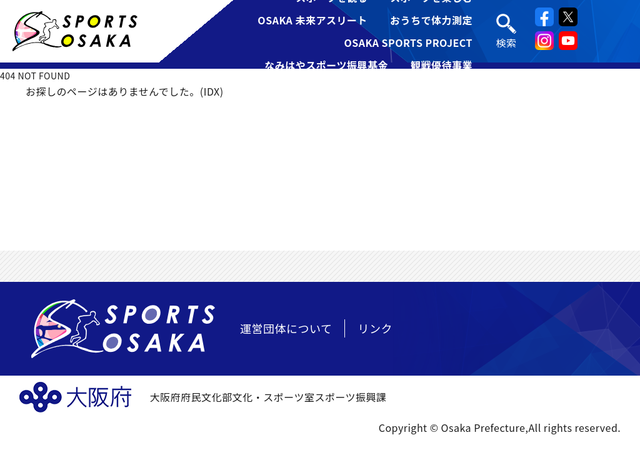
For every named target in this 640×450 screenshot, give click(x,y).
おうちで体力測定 (431, 20)
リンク (375, 328)
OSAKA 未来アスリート (313, 20)
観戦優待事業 (441, 65)
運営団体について (286, 328)
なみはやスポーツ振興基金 (326, 65)
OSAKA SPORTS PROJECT (408, 42)
